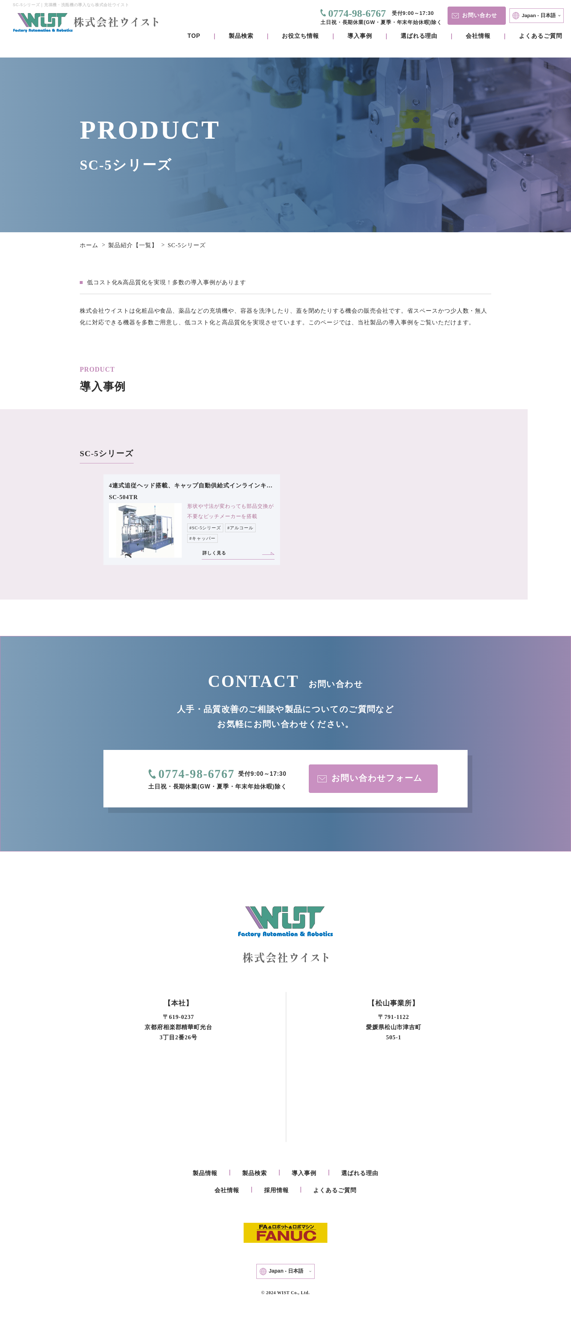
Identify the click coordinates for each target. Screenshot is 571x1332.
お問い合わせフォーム (370, 778)
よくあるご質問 (540, 36)
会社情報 (478, 36)
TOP (194, 36)
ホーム (89, 245)
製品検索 (241, 36)
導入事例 (359, 36)
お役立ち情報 (300, 36)
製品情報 (205, 1174)
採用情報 (276, 1191)
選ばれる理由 (419, 36)
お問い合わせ (475, 15)
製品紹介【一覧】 (133, 245)
